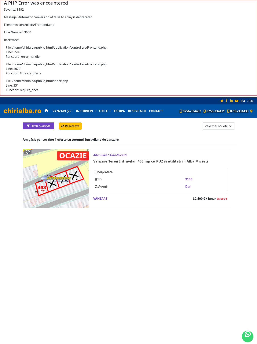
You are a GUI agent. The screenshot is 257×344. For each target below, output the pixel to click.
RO (243, 101)
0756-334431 (214, 111)
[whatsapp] (247, 336)
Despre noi (137, 111)
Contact (156, 111)
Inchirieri (85, 111)
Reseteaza (70, 126)
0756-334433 (238, 111)
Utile (104, 111)
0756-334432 (190, 111)
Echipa (119, 111)
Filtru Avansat (38, 126)
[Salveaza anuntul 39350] (28, 152)
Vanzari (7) (62, 111)
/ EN (250, 101)
